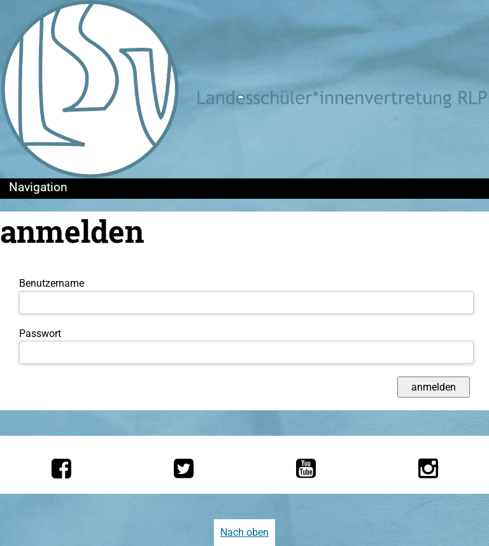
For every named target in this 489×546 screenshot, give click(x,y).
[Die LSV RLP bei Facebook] (61, 468)
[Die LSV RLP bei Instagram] (428, 468)
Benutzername (51, 283)
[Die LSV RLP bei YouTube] (306, 468)
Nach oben (244, 532)
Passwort (40, 333)
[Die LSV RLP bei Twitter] (184, 468)
